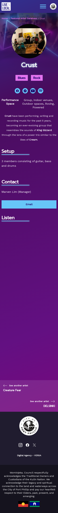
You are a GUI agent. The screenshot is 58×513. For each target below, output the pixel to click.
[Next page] (42, 404)
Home (5, 18)
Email (29, 204)
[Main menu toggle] (43, 6)
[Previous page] (15, 388)
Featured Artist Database (24, 18)
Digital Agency (24, 455)
